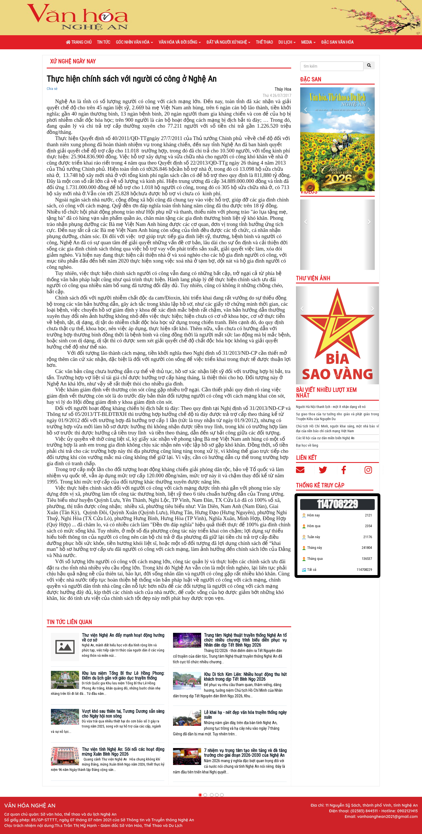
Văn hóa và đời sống (180, 42)
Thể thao (264, 42)
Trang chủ (78, 42)
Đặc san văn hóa (337, 42)
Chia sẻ (52, 88)
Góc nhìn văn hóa (134, 42)
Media (308, 42)
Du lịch (287, 42)
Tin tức (103, 42)
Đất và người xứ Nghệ (228, 42)
